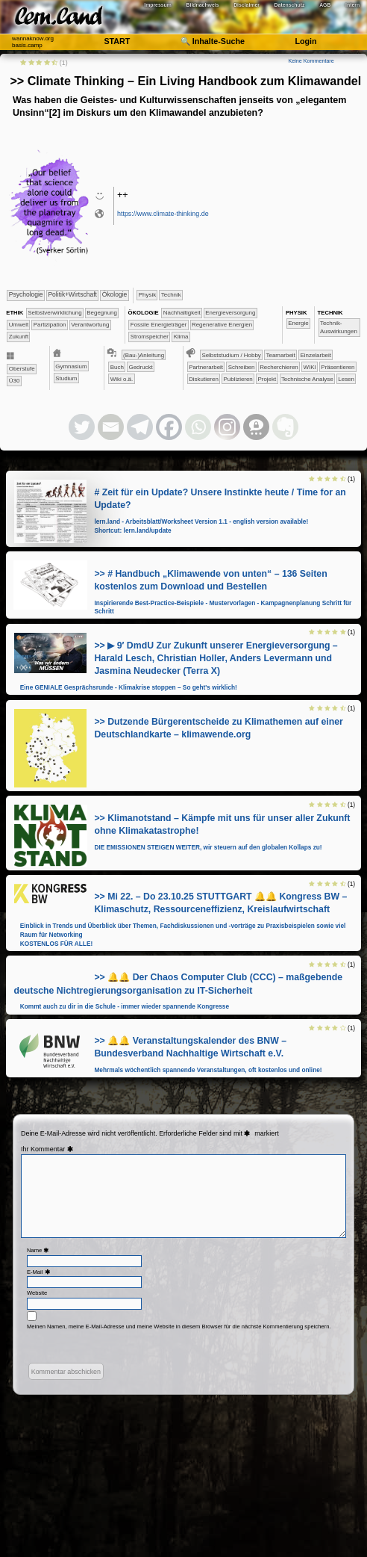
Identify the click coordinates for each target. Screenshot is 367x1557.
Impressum (158, 4)
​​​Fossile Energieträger (158, 324)
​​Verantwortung (90, 324)
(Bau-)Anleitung (143, 355)
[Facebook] (169, 427)
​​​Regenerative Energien (222, 324)
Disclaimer (246, 4)
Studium (66, 378)
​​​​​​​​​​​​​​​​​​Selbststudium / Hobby (230, 355)
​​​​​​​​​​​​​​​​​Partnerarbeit (206, 367)
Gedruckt (141, 367)
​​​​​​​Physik (147, 294)
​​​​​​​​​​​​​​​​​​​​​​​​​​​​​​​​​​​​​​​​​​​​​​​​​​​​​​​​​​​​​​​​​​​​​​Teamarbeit (280, 355)
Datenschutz (290, 4)
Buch (117, 367)
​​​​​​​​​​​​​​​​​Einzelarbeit (315, 355)
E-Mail (39, 1272)
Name (39, 1250)
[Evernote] (285, 427)
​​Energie (298, 323)
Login (305, 41)
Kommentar (53, 1149)
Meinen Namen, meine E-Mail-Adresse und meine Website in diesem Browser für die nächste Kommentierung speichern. (179, 1326)
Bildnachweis (202, 4)
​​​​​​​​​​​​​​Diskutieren (204, 379)
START (117, 41)
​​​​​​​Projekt (266, 379)
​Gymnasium (71, 366)
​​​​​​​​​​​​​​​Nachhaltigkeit (182, 312)
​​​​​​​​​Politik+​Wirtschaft (72, 294)
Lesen (346, 379)
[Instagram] (227, 427)
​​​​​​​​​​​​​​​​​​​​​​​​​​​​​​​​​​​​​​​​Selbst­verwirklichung (54, 312)
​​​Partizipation (50, 324)
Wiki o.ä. (121, 379)
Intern (352, 4)
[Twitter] (82, 427)
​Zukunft (18, 336)
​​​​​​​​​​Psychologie (26, 294)
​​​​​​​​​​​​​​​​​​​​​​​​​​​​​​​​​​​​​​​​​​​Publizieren (238, 379)
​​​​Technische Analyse (307, 379)
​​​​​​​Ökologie (115, 294)
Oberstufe (22, 368)
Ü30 (14, 380)
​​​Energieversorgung (230, 312)
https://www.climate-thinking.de (163, 213)
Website (37, 1293)
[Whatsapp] (198, 427)
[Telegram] (140, 427)
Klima (181, 336)
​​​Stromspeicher (150, 336)
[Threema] (256, 427)
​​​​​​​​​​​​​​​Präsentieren (337, 367)
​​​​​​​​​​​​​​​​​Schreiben (241, 367)
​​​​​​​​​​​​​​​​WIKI (309, 367)
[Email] (111, 427)
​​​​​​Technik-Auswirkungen (338, 327)
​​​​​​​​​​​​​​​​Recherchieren (279, 367)
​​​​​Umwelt (18, 324)
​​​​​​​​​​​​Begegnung (102, 312)
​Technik (171, 294)
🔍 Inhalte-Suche (213, 41)
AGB (324, 4)
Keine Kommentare (310, 61)
